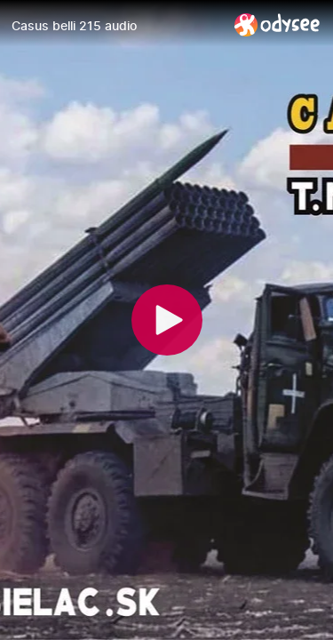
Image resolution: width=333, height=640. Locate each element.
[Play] (166, 320)
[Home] (277, 24)
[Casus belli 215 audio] (115, 25)
